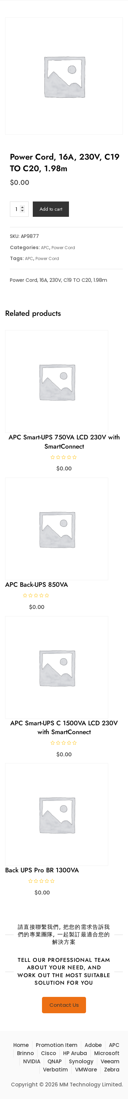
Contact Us (64, 1004)
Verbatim (55, 1069)
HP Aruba (75, 1053)
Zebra (111, 1069)
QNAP (54, 1061)
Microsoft (106, 1053)
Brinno (25, 1053)
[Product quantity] (19, 209)
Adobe (93, 1045)
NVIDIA (31, 1061)
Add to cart (51, 209)
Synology (81, 1061)
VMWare (86, 1069)
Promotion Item (56, 1045)
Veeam (110, 1061)
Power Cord (63, 247)
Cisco (48, 1053)
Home (21, 1045)
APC (45, 247)
